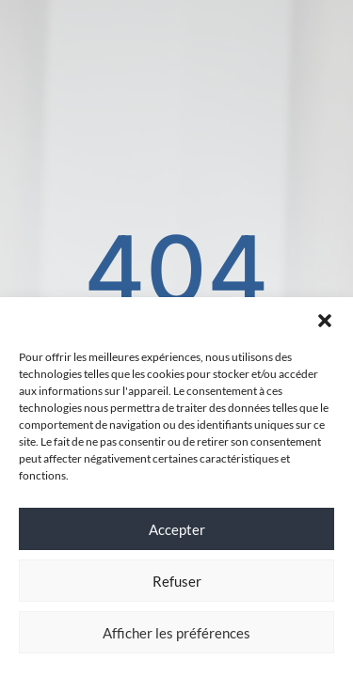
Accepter (177, 529)
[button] (324, 320)
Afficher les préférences (176, 632)
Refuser (176, 581)
